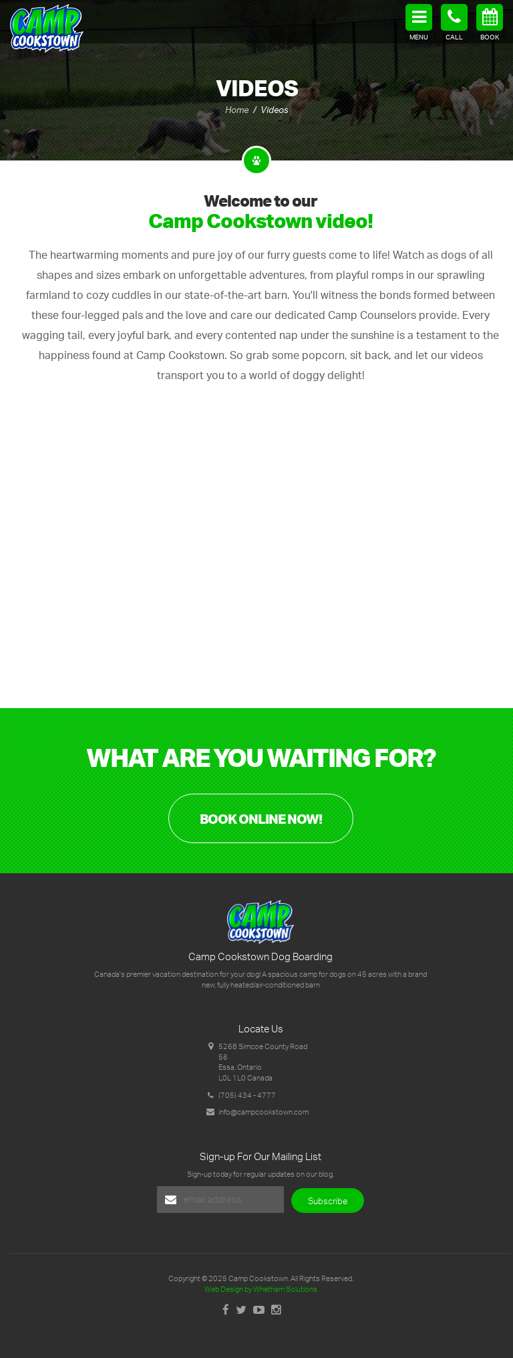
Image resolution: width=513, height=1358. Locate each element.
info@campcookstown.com (263, 1112)
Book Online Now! (261, 818)
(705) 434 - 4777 (247, 1095)
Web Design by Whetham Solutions (260, 1289)
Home (236, 109)
